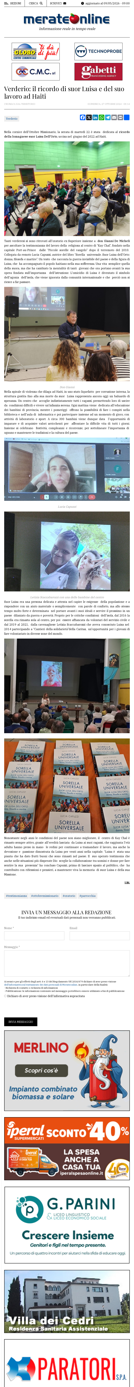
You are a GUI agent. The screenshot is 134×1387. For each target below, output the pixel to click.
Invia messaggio (21, 1022)
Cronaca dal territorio (19, 104)
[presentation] (30, 1008)
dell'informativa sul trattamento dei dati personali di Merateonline (40, 984)
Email (73, 928)
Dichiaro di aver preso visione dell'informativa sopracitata (46, 996)
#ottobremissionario (44, 896)
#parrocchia (87, 896)
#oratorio (69, 896)
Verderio (11, 118)
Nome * (9, 928)
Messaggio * (12, 947)
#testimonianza (16, 896)
